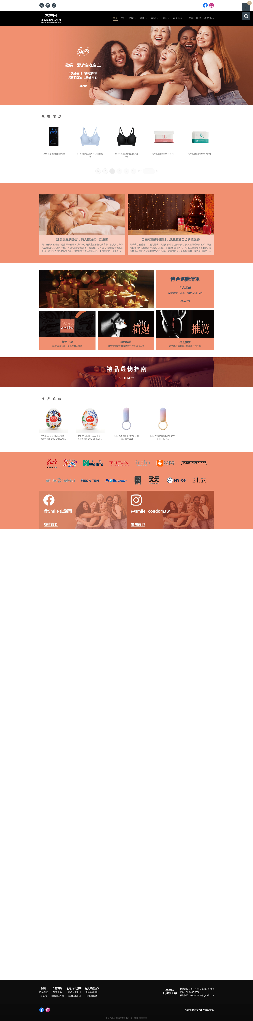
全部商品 (57, 988)
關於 (43, 988)
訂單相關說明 (57, 996)
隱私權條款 (92, 996)
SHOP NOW (126, 378)
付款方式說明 (74, 988)
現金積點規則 (92, 992)
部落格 (43, 996)
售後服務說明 (74, 996)
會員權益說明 (92, 988)
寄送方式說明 (74, 992)
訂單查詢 (57, 992)
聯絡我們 (43, 992)
